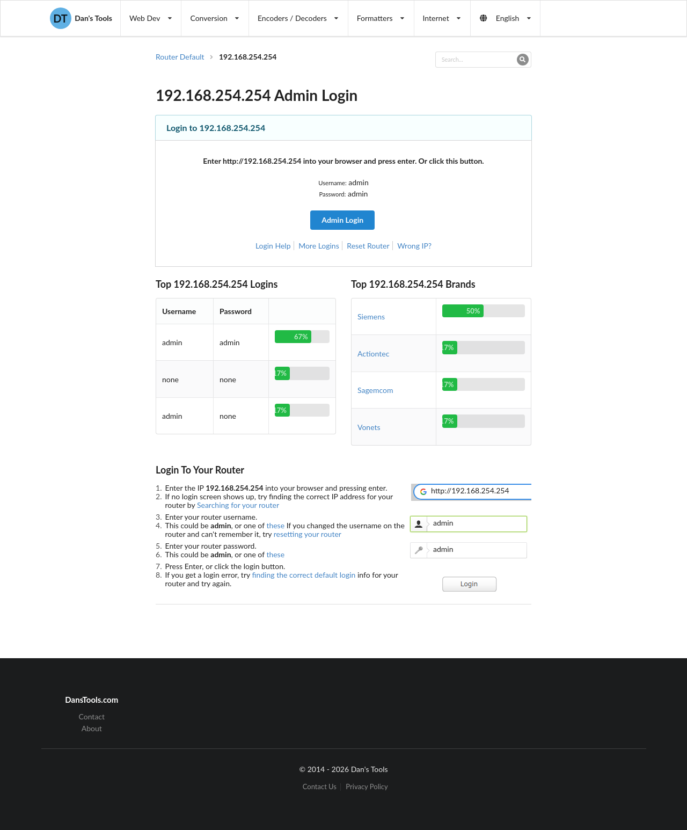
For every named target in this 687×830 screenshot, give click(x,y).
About (92, 728)
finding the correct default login (304, 574)
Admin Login (342, 219)
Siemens (371, 316)
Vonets (369, 427)
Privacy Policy (367, 786)
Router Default (180, 56)
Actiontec (373, 353)
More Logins (318, 245)
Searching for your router (238, 504)
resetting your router (307, 533)
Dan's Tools (81, 18)
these (276, 525)
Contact (92, 716)
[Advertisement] (592, 229)
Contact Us (320, 786)
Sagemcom (375, 390)
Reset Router (368, 245)
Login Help (273, 245)
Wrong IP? (414, 245)
